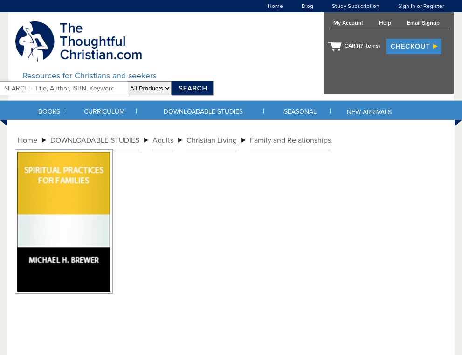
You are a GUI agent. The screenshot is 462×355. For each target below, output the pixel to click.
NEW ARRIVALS (369, 112)
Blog (307, 6)
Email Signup (423, 23)
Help (385, 23)
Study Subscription (355, 6)
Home (275, 6)
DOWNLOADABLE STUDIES (203, 112)
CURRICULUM (104, 112)
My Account (348, 23)
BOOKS (49, 112)
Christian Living (211, 140)
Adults (162, 140)
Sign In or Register (421, 6)
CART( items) (362, 45)
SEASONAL (300, 112)
